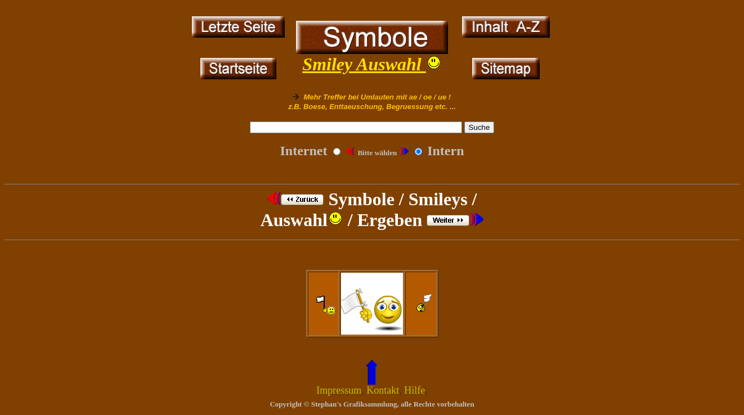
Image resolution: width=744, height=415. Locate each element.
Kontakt (382, 390)
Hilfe (414, 390)
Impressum (338, 390)
